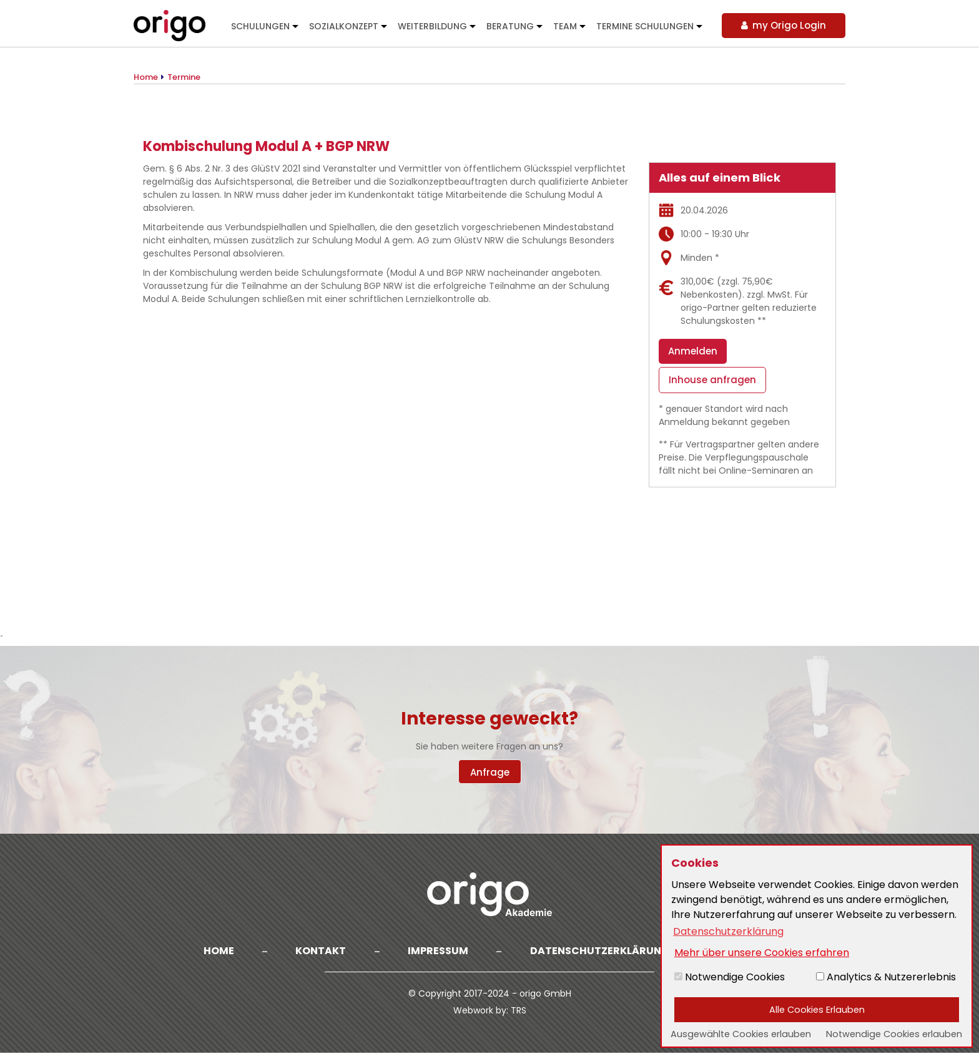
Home (217, 951)
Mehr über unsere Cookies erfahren (761, 952)
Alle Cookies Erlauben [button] (817, 1009)
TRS (518, 1011)
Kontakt (320, 951)
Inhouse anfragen (712, 381)
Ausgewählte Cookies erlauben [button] (741, 1034)
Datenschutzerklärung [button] (728, 931)
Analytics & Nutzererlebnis (886, 977)
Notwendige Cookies (729, 977)
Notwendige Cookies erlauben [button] (894, 1034)
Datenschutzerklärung (600, 951)
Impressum (438, 951)
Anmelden (692, 351)
